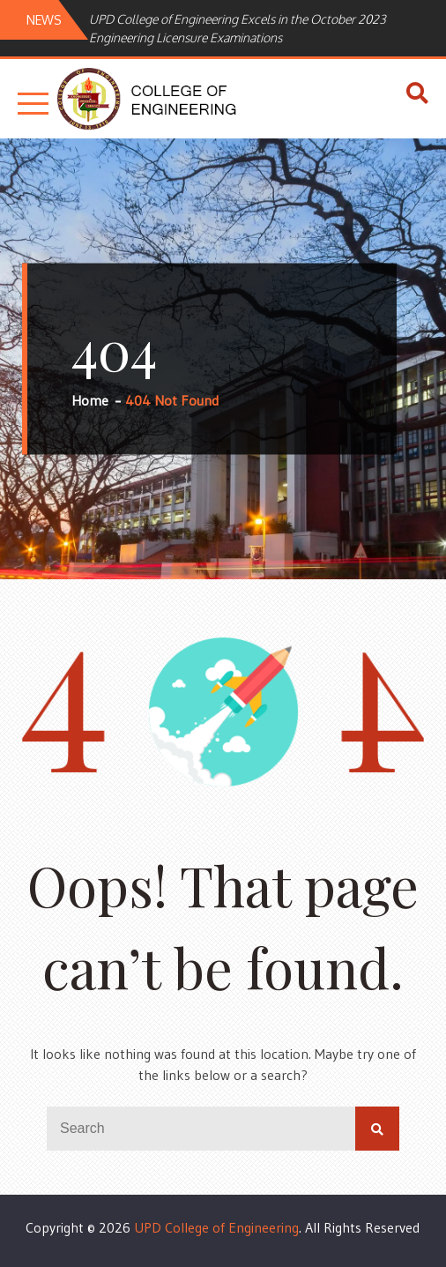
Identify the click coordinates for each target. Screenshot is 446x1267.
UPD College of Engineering (216, 1227)
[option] (263, 28)
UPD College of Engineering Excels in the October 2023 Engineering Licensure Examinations (237, 28)
